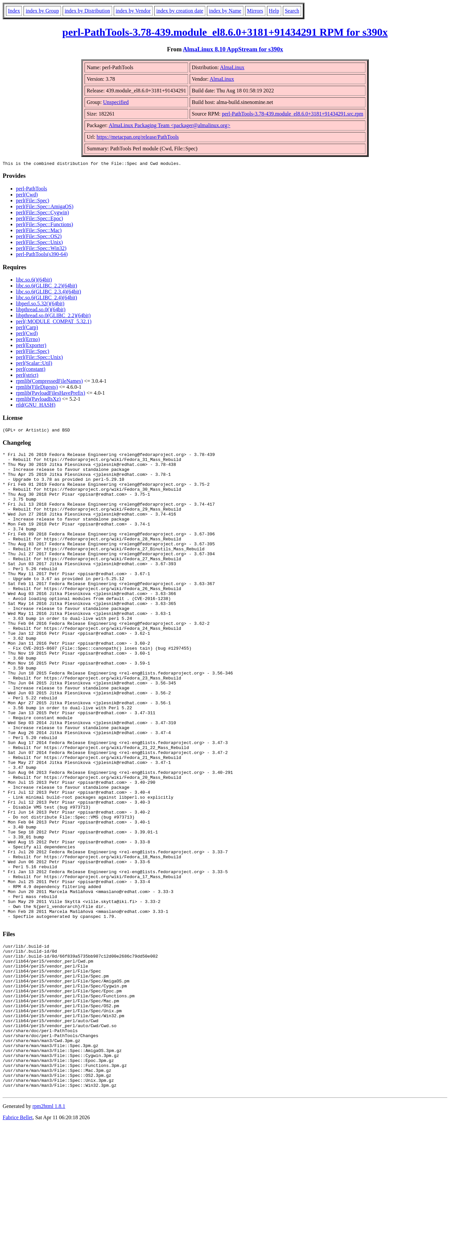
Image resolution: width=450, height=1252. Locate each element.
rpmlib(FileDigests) (37, 388)
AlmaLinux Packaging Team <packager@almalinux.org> (169, 125)
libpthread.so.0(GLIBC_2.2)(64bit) (53, 316)
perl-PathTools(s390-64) (42, 255)
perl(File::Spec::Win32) (41, 249)
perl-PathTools (31, 189)
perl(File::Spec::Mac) (39, 231)
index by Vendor (133, 11)
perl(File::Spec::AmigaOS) (44, 207)
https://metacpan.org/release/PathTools (137, 137)
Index (14, 11)
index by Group (42, 11)
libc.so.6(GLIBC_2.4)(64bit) (46, 298)
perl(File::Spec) (32, 201)
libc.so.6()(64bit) (34, 280)
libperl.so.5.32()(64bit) (40, 304)
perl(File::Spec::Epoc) (39, 219)
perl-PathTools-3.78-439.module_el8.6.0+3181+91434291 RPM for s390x (225, 32)
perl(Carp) (27, 328)
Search (292, 11)
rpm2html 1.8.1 (48, 1232)
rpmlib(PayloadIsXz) (38, 400)
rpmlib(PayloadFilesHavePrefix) (50, 394)
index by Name (225, 11)
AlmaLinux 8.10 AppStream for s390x (233, 49)
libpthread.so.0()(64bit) (40, 310)
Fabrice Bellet (17, 1243)
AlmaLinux (232, 67)
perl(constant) (30, 370)
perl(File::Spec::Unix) (39, 243)
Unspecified (116, 102)
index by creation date (179, 11)
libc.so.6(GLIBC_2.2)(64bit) (46, 286)
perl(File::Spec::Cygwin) (42, 213)
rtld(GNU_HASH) (35, 406)
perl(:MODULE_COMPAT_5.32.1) (54, 322)
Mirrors (255, 11)
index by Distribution (87, 11)
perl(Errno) (28, 340)
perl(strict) (27, 376)
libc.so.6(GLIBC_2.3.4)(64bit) (48, 292)
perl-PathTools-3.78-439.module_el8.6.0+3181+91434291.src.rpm (292, 114)
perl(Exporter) (31, 346)
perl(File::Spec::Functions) (44, 225)
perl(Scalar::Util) (34, 364)
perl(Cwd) (27, 195)
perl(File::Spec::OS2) (39, 237)
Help (274, 11)
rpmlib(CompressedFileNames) (49, 382)
